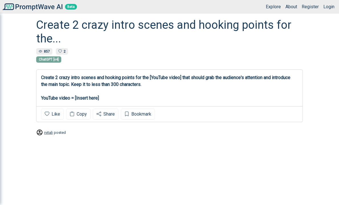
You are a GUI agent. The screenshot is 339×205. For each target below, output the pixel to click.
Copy (78, 114)
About (291, 6)
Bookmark (137, 114)
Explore (273, 6)
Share (106, 114)
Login (328, 6)
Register (310, 6)
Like (52, 114)
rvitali (48, 132)
